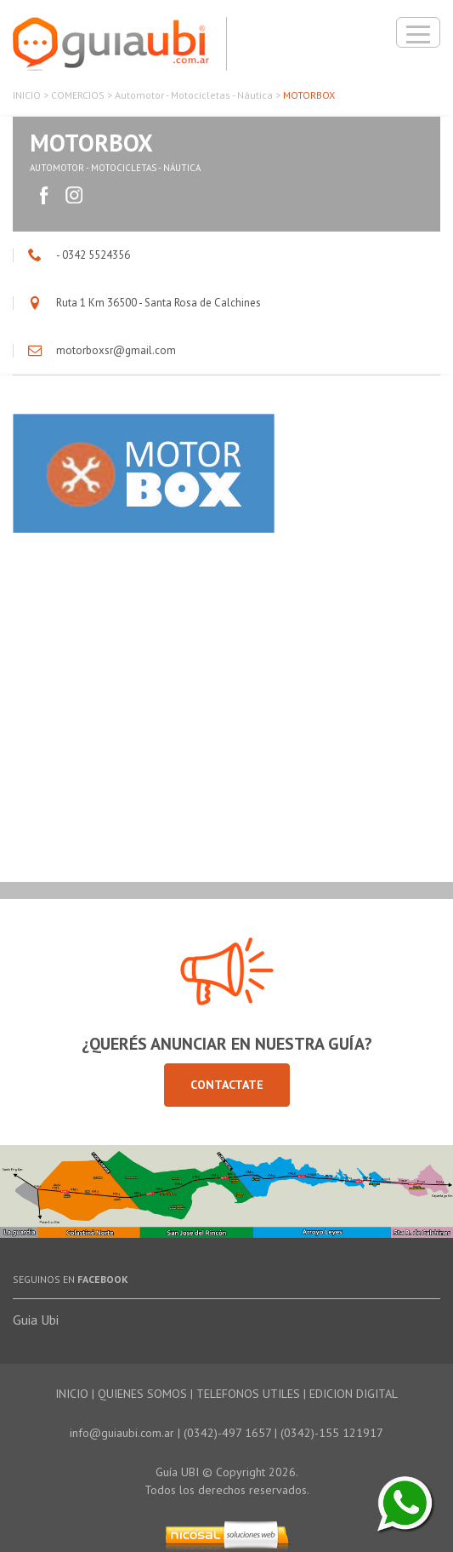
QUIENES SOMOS (142, 1393)
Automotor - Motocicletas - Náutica (194, 95)
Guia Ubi (36, 1319)
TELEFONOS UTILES (248, 1393)
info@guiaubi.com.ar (122, 1432)
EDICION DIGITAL (353, 1393)
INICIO (27, 95)
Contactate (226, 1084)
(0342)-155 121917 (331, 1432)
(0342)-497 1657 (227, 1432)
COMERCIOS (78, 95)
